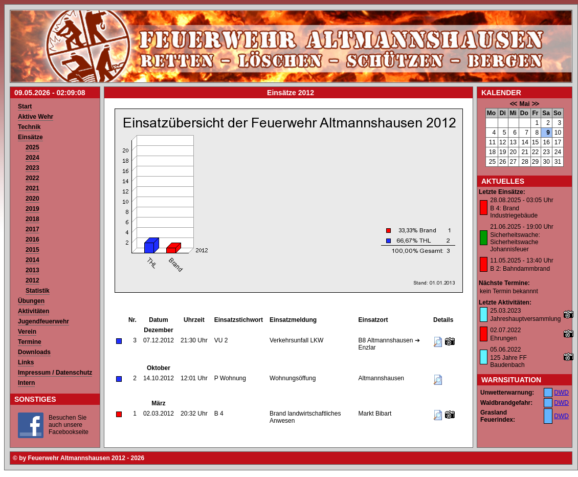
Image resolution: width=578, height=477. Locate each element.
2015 (32, 249)
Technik (29, 127)
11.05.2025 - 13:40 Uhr (521, 260)
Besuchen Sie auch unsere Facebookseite (68, 425)
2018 (32, 219)
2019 (32, 208)
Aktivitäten (33, 311)
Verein (27, 331)
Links (26, 362)
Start (25, 106)
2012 (32, 280)
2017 (32, 229)
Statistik (38, 290)
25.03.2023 (505, 310)
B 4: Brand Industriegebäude (514, 212)
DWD (561, 392)
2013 (32, 270)
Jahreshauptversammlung (525, 318)
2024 (32, 157)
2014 (32, 260)
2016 (32, 239)
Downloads (34, 352)
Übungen (31, 301)
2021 (32, 188)
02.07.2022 (505, 330)
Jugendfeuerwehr (43, 321)
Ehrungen (503, 338)
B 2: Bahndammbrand (520, 268)
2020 (32, 198)
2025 (32, 147)
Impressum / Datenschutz (55, 372)
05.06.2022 (505, 349)
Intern (26, 382)
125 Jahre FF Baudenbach (508, 361)
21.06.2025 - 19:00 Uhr (521, 226)
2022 (32, 178)
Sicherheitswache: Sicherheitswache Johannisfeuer (515, 242)
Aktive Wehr (35, 116)
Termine (29, 341)
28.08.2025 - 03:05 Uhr (521, 200)
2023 (32, 167)
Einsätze (30, 137)
